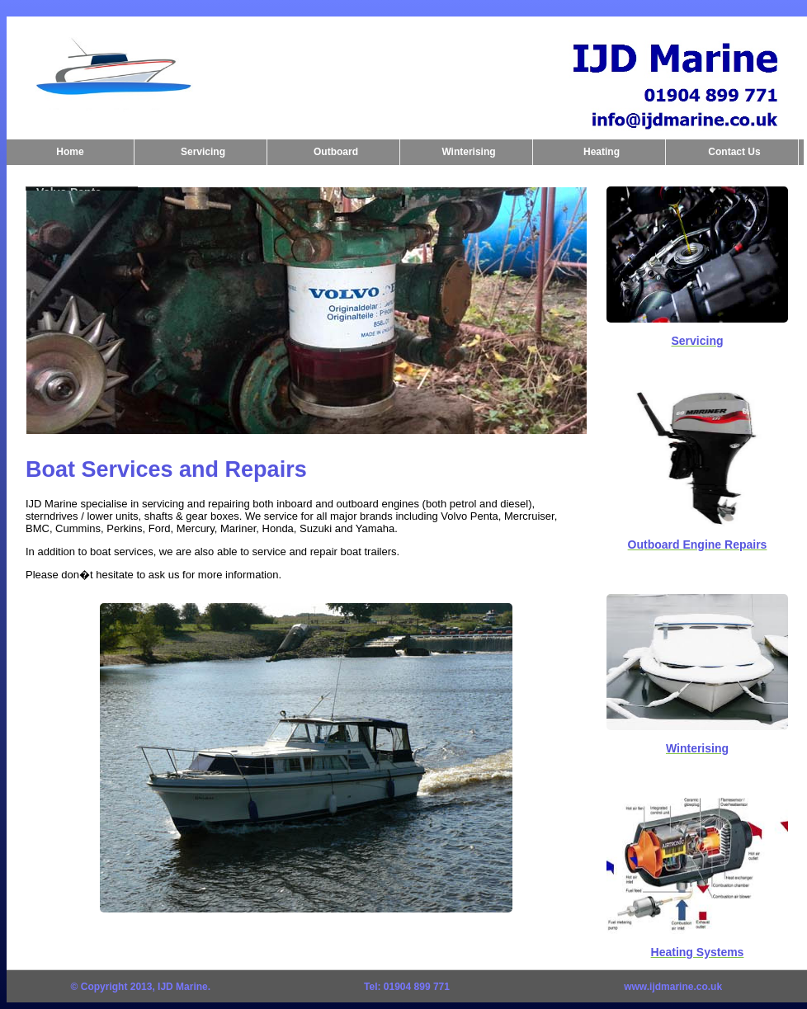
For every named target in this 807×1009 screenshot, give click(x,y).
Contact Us (734, 152)
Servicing (203, 152)
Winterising (468, 152)
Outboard (336, 152)
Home (69, 152)
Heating (601, 152)
